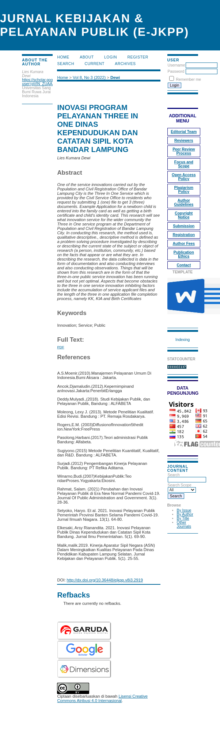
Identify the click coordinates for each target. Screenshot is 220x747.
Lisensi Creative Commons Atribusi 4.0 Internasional (102, 698)
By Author (185, 514)
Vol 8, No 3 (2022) (89, 77)
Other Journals (184, 524)
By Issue (184, 510)
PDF (60, 347)
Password (176, 71)
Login (110, 57)
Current (94, 64)
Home (63, 57)
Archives (125, 64)
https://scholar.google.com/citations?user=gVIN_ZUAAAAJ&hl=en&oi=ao (52, 82)
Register (137, 57)
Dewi (115, 77)
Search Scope (182, 487)
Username (176, 65)
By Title (183, 518)
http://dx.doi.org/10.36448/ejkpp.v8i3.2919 (105, 580)
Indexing (182, 340)
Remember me (188, 79)
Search (187, 477)
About (87, 57)
